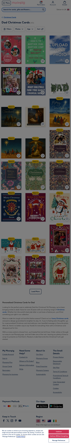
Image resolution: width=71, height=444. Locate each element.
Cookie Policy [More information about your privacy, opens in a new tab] (21, 436)
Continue (59, 431)
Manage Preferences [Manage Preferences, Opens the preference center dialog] (58, 440)
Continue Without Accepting (59, 436)
